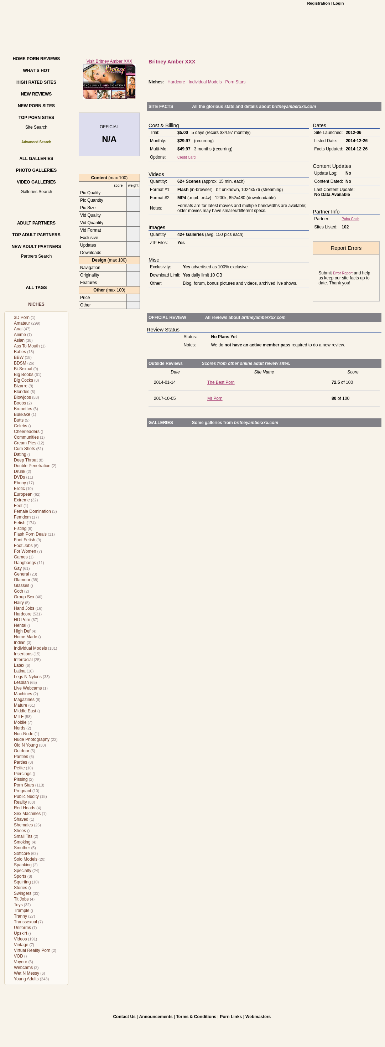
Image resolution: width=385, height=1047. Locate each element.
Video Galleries (36, 182)
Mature (20, 705)
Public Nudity (26, 796)
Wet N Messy (26, 973)
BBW (19, 357)
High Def (22, 631)
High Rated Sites (36, 82)
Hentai (20, 625)
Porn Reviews (43, 58)
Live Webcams (28, 688)
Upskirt (20, 933)
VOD (18, 956)
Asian (19, 340)
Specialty (22, 870)
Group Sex (24, 596)
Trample (22, 910)
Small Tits (23, 836)
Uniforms (22, 927)
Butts (19, 420)
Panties (21, 756)
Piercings (22, 773)
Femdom (22, 517)
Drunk (19, 471)
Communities (26, 437)
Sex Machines (27, 813)
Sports (20, 876)
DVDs (19, 477)
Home (19, 58)
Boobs (20, 403)
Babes (20, 351)
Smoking (22, 842)
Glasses (21, 585)
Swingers (22, 893)
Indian (20, 642)
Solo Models (25, 859)
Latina (20, 671)
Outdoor (21, 750)
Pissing (21, 779)
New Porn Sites (36, 105)
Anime (20, 334)
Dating (20, 454)
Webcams (23, 967)
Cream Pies (25, 442)
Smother (22, 847)
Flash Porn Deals (30, 534)
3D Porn (22, 317)
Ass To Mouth (27, 346)
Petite (19, 767)
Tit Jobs (21, 899)
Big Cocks (23, 380)
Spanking (23, 864)
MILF (19, 716)
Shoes (20, 830)
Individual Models (30, 648)
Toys (18, 904)
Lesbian (21, 682)
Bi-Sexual (23, 368)
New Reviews (36, 94)
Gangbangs (25, 562)
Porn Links (231, 1016)
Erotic (19, 488)
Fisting (20, 528)
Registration (318, 3)
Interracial (23, 659)
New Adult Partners (36, 246)
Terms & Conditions (196, 1016)
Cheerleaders (27, 431)
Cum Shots (24, 448)
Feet (18, 505)
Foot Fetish (24, 539)
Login (338, 3)
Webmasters (258, 1016)
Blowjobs (22, 397)
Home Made (25, 636)
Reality (20, 802)
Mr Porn (215, 398)
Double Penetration (32, 465)
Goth (18, 591)
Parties (20, 762)
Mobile (20, 722)
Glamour (22, 579)
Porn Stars (24, 785)
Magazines (24, 699)
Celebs (20, 425)
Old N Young (26, 745)
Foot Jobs (23, 545)
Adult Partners (36, 223)
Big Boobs (23, 374)
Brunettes (23, 408)
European (23, 494)
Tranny (20, 916)
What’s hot (36, 70)
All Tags (36, 287)
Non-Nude (23, 733)
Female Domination (32, 511)
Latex (19, 665)
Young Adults (26, 978)
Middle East (25, 710)
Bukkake (22, 414)
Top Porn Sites (36, 117)
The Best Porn (221, 382)
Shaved (21, 819)
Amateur (22, 323)
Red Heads (24, 807)
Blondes (21, 391)
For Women (25, 551)
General (21, 574)
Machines (23, 693)
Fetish (20, 522)
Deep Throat (26, 460)
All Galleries (36, 158)
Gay (18, 568)
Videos (20, 939)
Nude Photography (32, 739)
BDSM (20, 363)
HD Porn (22, 619)
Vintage (21, 944)
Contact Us (124, 1016)
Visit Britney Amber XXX (109, 61)
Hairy (19, 602)
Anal (18, 328)
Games (21, 557)
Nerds (19, 728)
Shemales (23, 824)
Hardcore (22, 614)
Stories (20, 887)
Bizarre (20, 385)
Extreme (22, 499)
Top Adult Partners (36, 234)
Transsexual (25, 921)
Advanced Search (36, 142)
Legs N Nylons (28, 676)
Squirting (22, 882)
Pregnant (22, 790)
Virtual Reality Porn (32, 950)
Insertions (23, 653)
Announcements (156, 1016)
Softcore (22, 853)
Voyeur (20, 961)
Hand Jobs (24, 608)
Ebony (20, 482)
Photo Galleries (36, 170)
